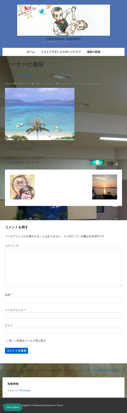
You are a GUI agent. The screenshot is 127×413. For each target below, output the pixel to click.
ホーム (31, 51)
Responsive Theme (53, 405)
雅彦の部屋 (93, 51)
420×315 (23, 390)
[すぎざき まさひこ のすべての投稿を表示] (42, 84)
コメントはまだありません (90, 84)
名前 (7, 294)
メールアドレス (14, 310)
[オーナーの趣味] (24, 84)
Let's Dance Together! (63, 39)
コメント (12, 245)
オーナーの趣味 (22, 74)
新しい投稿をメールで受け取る (27, 340)
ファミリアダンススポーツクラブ (61, 51)
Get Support (13, 407)
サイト (9, 325)
